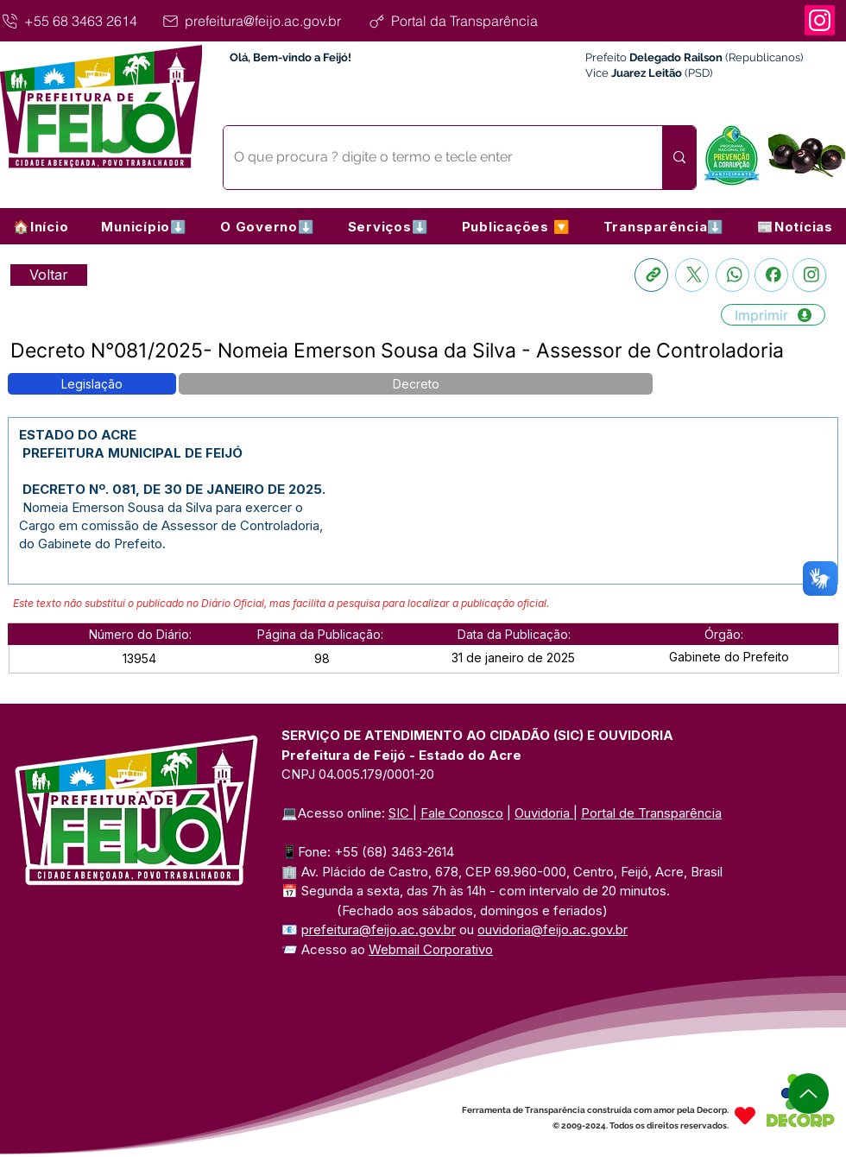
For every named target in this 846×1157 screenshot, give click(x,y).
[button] (144, 226)
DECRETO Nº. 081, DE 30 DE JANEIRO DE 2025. (172, 489)
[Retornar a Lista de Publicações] (48, 275)
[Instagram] (820, 20)
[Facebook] (771, 275)
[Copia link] (651, 275)
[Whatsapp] (732, 275)
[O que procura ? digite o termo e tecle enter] (430, 157)
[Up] (808, 1093)
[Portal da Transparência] (468, 21)
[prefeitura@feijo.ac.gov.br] (262, 21)
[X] (692, 275)
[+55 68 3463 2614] (78, 21)
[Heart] (745, 1116)
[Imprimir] (773, 315)
